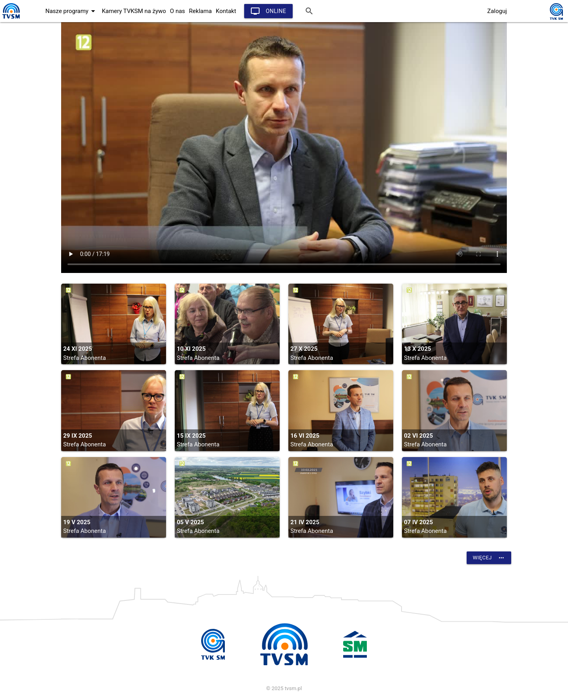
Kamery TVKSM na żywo (134, 11)
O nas (177, 11)
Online (268, 11)
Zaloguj (497, 11)
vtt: (284, 147)
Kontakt (226, 11)
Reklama (200, 11)
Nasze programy (71, 11)
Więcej (489, 557)
